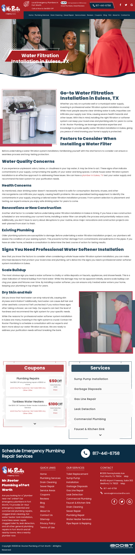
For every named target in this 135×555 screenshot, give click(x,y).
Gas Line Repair (85, 407)
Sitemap (45, 520)
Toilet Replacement (77, 475)
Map (126, 477)
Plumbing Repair (75, 516)
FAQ (109, 15)
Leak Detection (84, 417)
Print (55, 400)
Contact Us (125, 15)
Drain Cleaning (56, 15)
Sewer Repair (69, 15)
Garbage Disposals (88, 397)
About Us (116, 15)
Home (31, 15)
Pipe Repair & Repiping (78, 524)
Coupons (98, 15)
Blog (105, 15)
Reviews (90, 15)
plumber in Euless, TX (92, 185)
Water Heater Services (78, 520)
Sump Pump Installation (91, 387)
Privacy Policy (47, 524)
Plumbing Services (42, 15)
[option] (35, 395)
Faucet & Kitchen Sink (89, 437)
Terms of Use (47, 528)
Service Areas (80, 15)
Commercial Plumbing (90, 427)
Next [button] (100, 444)
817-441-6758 (100, 455)
